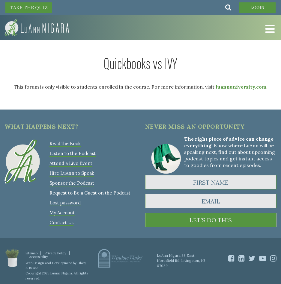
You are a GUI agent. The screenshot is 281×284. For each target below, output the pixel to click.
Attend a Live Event (70, 163)
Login (257, 7)
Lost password (65, 203)
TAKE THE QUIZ (29, 7)
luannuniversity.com (241, 87)
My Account (62, 212)
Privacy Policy (55, 253)
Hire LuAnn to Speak (71, 173)
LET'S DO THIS (211, 220)
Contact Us (61, 222)
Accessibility (38, 257)
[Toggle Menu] (269, 29)
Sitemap (31, 253)
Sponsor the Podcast (71, 183)
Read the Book (65, 143)
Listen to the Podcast (72, 153)
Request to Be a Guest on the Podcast (89, 193)
